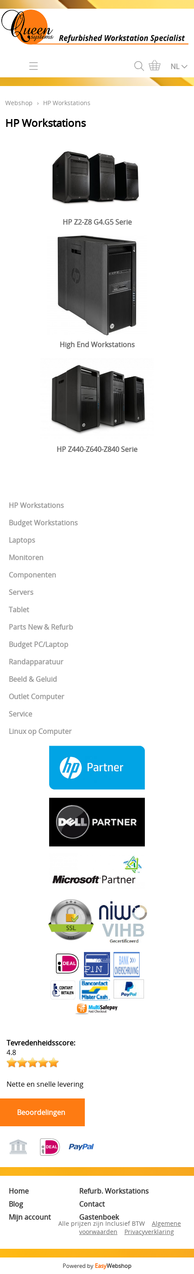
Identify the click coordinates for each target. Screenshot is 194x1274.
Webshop (19, 103)
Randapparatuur (36, 662)
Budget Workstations (43, 523)
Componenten (32, 575)
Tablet (19, 609)
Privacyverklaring (149, 1232)
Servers (21, 592)
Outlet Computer (36, 696)
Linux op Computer (40, 731)
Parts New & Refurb (41, 627)
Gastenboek (99, 1217)
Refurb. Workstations (114, 1191)
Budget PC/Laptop (38, 644)
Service (20, 714)
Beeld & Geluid (33, 679)
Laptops (22, 540)
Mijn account (30, 1217)
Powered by (97, 1266)
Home (19, 1191)
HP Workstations (36, 505)
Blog (16, 1204)
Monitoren (26, 557)
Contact (92, 1204)
